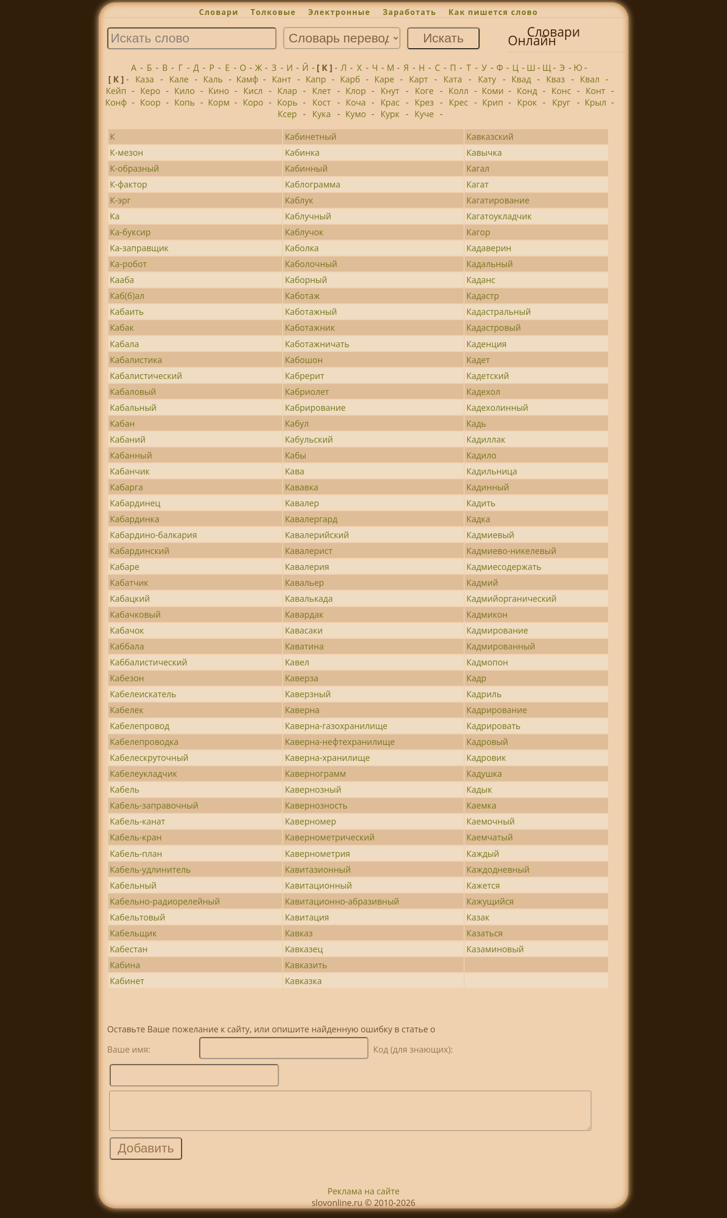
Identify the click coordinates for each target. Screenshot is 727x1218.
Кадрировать (493, 725)
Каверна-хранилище (327, 757)
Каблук (299, 200)
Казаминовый (495, 949)
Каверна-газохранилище (336, 725)
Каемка (481, 805)
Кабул (297, 423)
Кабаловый (133, 391)
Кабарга (126, 487)
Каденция (487, 344)
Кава (294, 471)
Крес (458, 102)
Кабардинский (139, 550)
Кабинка (302, 152)
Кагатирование (498, 200)
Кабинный (306, 168)
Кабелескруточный (149, 757)
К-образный (134, 168)
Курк (389, 114)
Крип (493, 102)
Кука (321, 114)
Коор (150, 102)
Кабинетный (311, 136)
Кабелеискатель (143, 694)
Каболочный (311, 264)
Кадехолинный (498, 407)
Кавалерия (307, 566)
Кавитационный (318, 885)
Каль (213, 79)
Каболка (302, 248)
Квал (590, 79)
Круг (561, 102)
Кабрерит (305, 375)
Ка (115, 216)
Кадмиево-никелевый (512, 550)
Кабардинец (135, 503)
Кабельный (133, 885)
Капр (316, 79)
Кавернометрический (330, 837)
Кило (184, 90)
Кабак (122, 327)
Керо (150, 90)
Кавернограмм (315, 773)
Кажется (483, 885)
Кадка (478, 519)
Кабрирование (315, 407)
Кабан (122, 423)
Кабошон (304, 359)
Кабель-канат (137, 821)
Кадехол (483, 391)
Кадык (479, 789)
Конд (527, 90)
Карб (350, 79)
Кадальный (490, 264)
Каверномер (311, 821)
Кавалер (302, 503)
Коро (253, 102)
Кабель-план (136, 853)
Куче (424, 114)
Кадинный (488, 487)
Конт (595, 90)
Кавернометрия (318, 853)
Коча (356, 102)
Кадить (481, 503)
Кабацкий (130, 598)
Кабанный (131, 455)
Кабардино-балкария (153, 535)
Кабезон (127, 678)
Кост (321, 102)
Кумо (355, 114)
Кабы (295, 455)
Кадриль (484, 694)
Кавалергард (311, 519)
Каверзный (308, 694)
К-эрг (120, 200)
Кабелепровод (139, 725)
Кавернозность (316, 805)
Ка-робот (128, 264)
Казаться (485, 933)
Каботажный (311, 311)
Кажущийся (490, 901)
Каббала (127, 646)
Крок (527, 102)
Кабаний (127, 439)
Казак (478, 917)
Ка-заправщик (139, 248)
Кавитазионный (318, 869)
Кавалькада (309, 598)
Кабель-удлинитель (150, 869)
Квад (521, 79)
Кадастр (483, 295)
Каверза (302, 678)
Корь (287, 102)
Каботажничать (317, 344)
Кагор (478, 232)
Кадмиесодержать (504, 566)
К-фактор (128, 184)
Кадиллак (486, 439)
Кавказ (299, 933)
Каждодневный (498, 869)
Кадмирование (497, 630)
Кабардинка (134, 519)
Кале (178, 79)
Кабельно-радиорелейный (165, 901)
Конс (561, 90)
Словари (218, 12)
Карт (418, 79)
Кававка (301, 487)
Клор (356, 90)
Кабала (124, 344)
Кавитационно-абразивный (342, 901)
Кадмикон (487, 614)
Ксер (287, 114)
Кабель (124, 789)
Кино (219, 90)
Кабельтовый (137, 917)
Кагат (478, 184)
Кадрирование (497, 710)
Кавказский (490, 136)
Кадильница (492, 471)
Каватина (304, 646)
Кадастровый (494, 327)
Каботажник (310, 327)
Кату (487, 79)
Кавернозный (313, 789)
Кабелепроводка (144, 741)
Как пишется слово (493, 12)
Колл (458, 90)
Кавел (297, 662)
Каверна (302, 710)
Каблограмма (312, 184)
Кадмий (482, 582)
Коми (493, 90)
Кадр (476, 678)
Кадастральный (499, 311)
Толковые (273, 12)
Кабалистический (146, 375)
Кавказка (303, 981)
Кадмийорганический (512, 598)
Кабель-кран (136, 837)
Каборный (306, 279)
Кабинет (127, 981)
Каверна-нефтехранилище (340, 741)
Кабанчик (130, 471)
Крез (424, 102)
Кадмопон (487, 662)
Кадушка (484, 773)
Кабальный (133, 407)
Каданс (481, 279)
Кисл (252, 90)
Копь (184, 102)
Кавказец (304, 949)
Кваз (555, 79)
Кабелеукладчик (143, 773)
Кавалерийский (317, 535)
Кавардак (304, 614)
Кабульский (309, 439)
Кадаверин (489, 248)
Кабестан (128, 949)
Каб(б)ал (127, 295)
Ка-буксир (130, 232)
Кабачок (127, 630)
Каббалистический (148, 662)
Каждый (483, 853)
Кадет (478, 359)
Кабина (125, 965)
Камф (247, 79)
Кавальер (304, 582)
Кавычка (484, 152)
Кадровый (487, 741)
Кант (281, 79)
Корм (219, 102)
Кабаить (127, 311)
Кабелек (126, 710)
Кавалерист (309, 550)
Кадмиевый (490, 535)
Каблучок (304, 232)
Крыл (595, 102)
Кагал (478, 168)
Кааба (122, 279)
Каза (144, 79)
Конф (116, 102)
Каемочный (491, 821)
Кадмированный (501, 646)
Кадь (476, 423)
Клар (287, 90)
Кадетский (488, 375)
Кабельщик (133, 933)
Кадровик (486, 757)
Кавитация (307, 917)
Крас (390, 102)
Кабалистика (136, 359)
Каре (384, 79)
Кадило (481, 455)
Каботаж (302, 295)
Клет (321, 90)
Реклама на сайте (363, 1198)
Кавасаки (304, 630)
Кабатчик (129, 582)
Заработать (410, 12)
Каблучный (308, 216)
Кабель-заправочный (154, 805)
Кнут (390, 90)
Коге (424, 90)
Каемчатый (490, 837)
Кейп (116, 90)
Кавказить (306, 965)
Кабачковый (135, 614)
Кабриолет (307, 391)
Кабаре (124, 566)
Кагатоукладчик (499, 216)
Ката (452, 79)
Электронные (339, 12)
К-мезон (126, 152)
